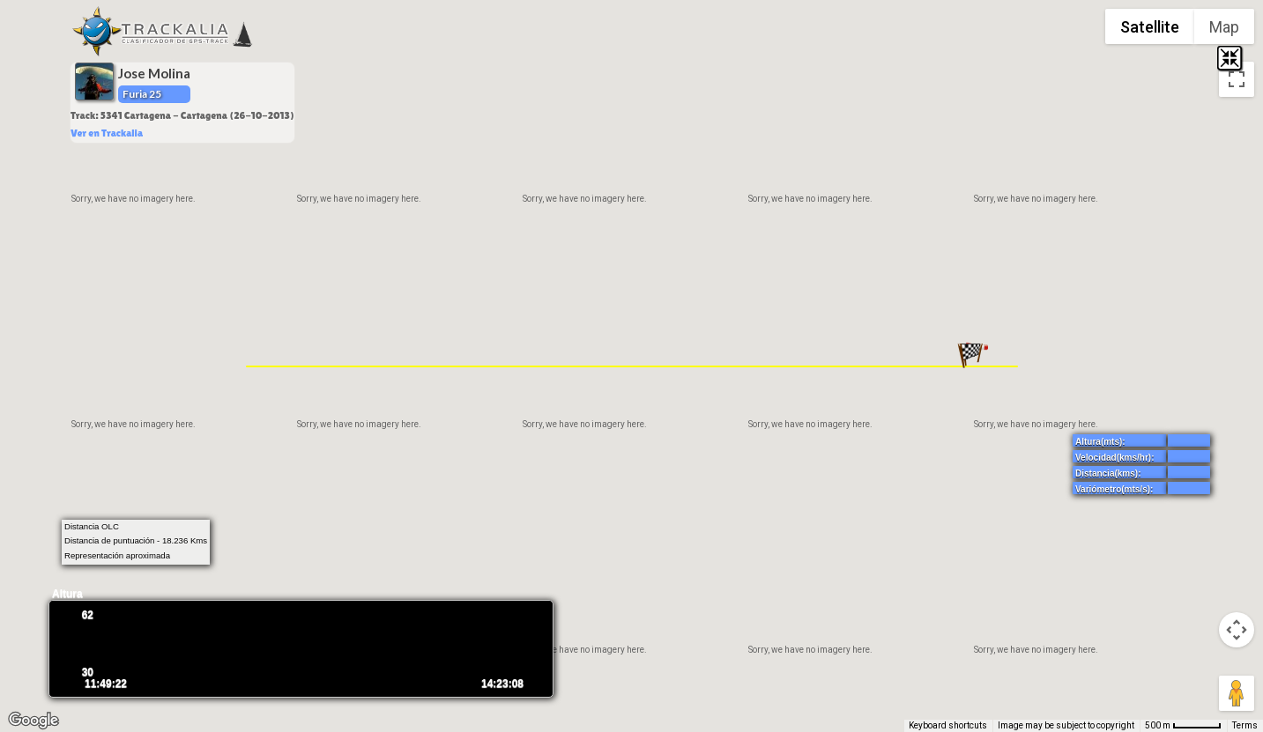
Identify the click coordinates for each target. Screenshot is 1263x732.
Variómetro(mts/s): (1114, 489)
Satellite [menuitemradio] (1149, 27)
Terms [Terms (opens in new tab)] (1245, 725)
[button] (970, 355)
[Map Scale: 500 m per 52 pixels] (1183, 726)
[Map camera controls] (1236, 629)
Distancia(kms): (1107, 473)
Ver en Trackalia (107, 133)
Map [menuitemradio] (1224, 27)
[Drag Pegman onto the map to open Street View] (1236, 693)
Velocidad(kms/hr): (1114, 457)
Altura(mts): (1100, 442)
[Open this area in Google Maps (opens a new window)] (33, 720)
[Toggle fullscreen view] (1236, 79)
